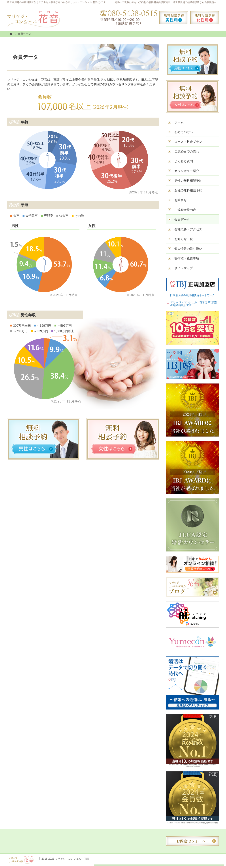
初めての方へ (183, 132)
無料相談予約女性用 (204, 17)
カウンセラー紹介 (186, 171)
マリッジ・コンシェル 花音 (72, 858)
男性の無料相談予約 (188, 180)
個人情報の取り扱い (188, 248)
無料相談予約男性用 (173, 17)
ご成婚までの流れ (186, 151)
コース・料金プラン (188, 141)
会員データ (182, 219)
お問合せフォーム (192, 841)
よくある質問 (183, 161)
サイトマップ (183, 268)
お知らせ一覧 (183, 239)
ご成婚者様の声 (185, 210)
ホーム (179, 122)
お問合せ (180, 200)
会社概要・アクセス (188, 229)
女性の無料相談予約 (188, 190)
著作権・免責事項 (186, 258)
